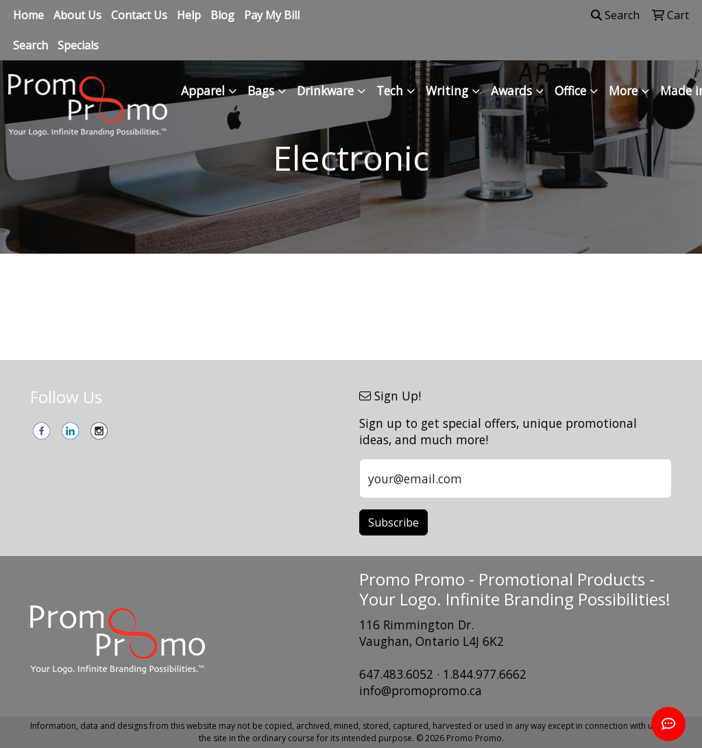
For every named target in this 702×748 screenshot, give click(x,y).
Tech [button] (389, 90)
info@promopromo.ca (420, 690)
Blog (222, 15)
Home (28, 15)
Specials (78, 45)
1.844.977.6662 (484, 674)
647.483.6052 (396, 674)
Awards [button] (511, 90)
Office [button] (570, 90)
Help (189, 15)
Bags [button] (260, 90)
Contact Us (139, 15)
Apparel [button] (203, 90)
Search (30, 45)
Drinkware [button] (325, 90)
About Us (77, 15)
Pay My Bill (272, 15)
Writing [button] (447, 90)
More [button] (623, 90)
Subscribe (393, 522)
